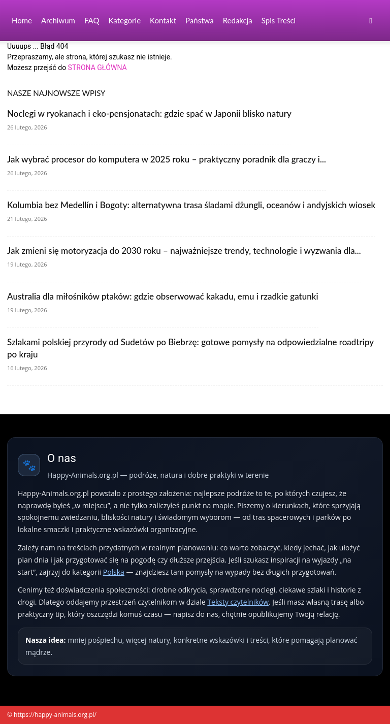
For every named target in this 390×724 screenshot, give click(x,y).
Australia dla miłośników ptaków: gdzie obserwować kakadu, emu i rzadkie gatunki (162, 296)
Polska (113, 572)
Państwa (199, 20)
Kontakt (163, 20)
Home (22, 20)
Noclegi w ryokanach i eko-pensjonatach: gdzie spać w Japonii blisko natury (149, 113)
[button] (371, 20)
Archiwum (58, 20)
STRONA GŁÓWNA (97, 67)
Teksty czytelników (238, 602)
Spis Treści (279, 20)
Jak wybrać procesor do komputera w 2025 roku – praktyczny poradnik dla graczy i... (166, 159)
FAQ (92, 20)
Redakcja (237, 20)
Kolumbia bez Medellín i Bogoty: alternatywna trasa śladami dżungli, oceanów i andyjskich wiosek (191, 205)
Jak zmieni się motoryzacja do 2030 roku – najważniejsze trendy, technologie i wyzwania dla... (184, 250)
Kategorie (124, 20)
